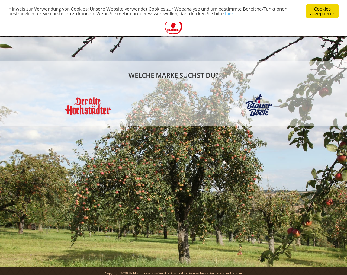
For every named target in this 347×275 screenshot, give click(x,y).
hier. (229, 13)
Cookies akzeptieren (322, 11)
